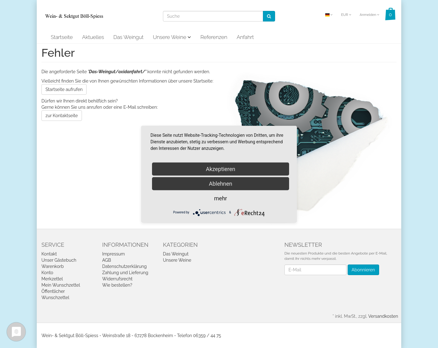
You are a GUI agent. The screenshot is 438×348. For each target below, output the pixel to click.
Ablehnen (220, 183)
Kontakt (49, 253)
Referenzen (213, 37)
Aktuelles (93, 37)
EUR (346, 15)
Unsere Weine (172, 37)
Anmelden (369, 15)
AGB (106, 260)
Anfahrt (245, 37)
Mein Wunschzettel (60, 285)
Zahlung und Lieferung (125, 272)
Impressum (113, 253)
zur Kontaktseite (61, 115)
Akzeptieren (221, 168)
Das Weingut (128, 37)
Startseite (62, 37)
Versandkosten (383, 316)
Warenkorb (52, 266)
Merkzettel (52, 278)
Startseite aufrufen (64, 89)
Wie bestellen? (117, 285)
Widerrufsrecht (117, 278)
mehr (220, 198)
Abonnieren (363, 269)
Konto (47, 272)
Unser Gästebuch (58, 260)
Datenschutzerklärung (124, 266)
